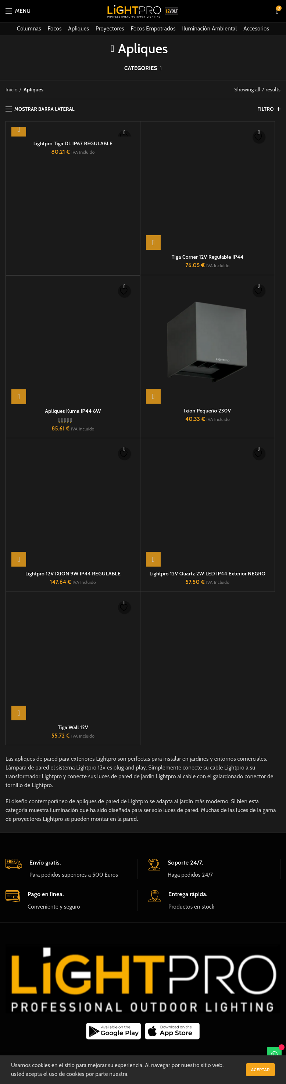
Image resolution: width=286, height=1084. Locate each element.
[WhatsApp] (274, 1054)
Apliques (78, 28)
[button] (18, 129)
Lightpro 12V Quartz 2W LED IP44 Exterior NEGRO (207, 459)
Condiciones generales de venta (143, 996)
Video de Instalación (62, 985)
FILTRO (265, 109)
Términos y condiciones (220, 985)
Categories (140, 68)
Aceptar (260, 1069)
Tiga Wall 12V (73, 613)
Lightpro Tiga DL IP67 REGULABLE (72, 143)
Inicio (12, 89)
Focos (55, 28)
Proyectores (110, 28)
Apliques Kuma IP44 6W (73, 297)
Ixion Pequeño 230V (207, 297)
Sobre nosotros (113, 985)
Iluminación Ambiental (209, 28)
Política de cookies (162, 985)
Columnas (29, 28)
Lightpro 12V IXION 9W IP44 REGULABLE (73, 459)
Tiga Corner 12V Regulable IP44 (207, 143)
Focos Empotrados (153, 28)
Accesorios (256, 28)
